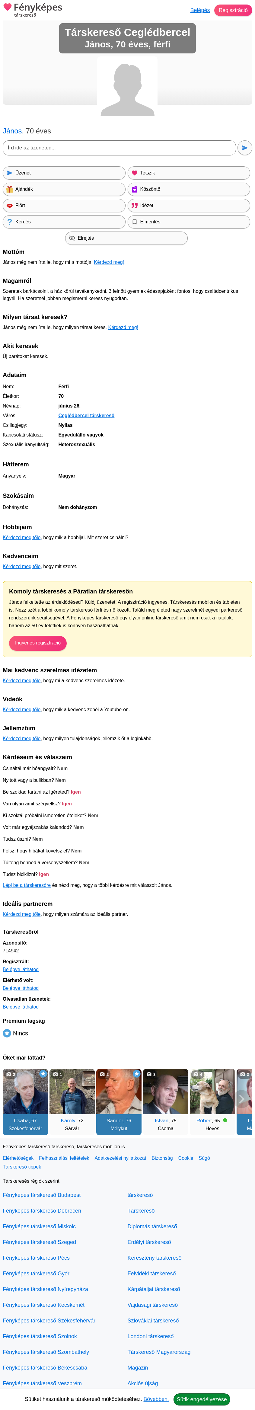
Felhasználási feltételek (64, 1158)
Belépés (199, 10)
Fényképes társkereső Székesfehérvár (49, 1321)
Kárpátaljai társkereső (154, 1289)
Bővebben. (156, 1399)
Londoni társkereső (151, 1336)
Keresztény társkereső (155, 1258)
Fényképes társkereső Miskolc (39, 1226)
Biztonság (162, 1158)
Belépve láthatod (21, 969)
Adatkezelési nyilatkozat (120, 1158)
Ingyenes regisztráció (38, 642)
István (161, 1121)
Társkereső (141, 1211)
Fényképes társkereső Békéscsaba (45, 1368)
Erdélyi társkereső (149, 1242)
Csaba (21, 1121)
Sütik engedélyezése (202, 1399)
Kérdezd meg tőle (21, 537)
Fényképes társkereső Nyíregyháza (45, 1289)
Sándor (115, 1121)
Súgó (204, 1158)
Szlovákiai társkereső (153, 1321)
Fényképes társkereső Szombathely (46, 1352)
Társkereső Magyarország (159, 1352)
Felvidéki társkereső (152, 1274)
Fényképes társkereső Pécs (36, 1258)
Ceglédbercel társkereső (86, 415)
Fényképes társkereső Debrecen (42, 1211)
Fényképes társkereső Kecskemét (43, 1305)
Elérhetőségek (18, 1158)
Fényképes (32, 10)
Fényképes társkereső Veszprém (42, 1383)
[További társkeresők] (242, 1099)
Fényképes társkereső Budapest (42, 1195)
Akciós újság (143, 1383)
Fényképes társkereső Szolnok (40, 1336)
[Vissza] (13, 1099)
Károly (68, 1121)
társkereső (140, 1195)
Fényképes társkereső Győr (36, 1274)
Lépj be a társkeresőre (27, 885)
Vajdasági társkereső (153, 1305)
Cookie (185, 1158)
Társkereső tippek (22, 1166)
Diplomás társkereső (152, 1226)
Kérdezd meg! (109, 262)
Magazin (138, 1368)
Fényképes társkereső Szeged (39, 1242)
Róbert (204, 1121)
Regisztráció (233, 10)
